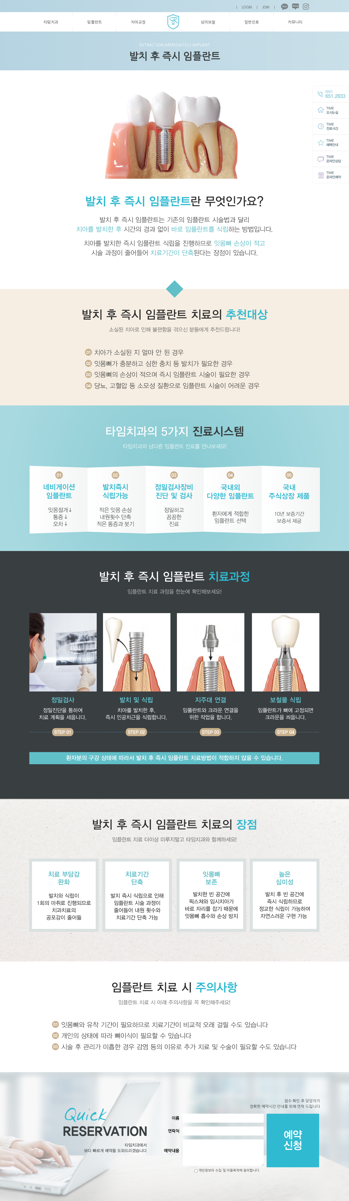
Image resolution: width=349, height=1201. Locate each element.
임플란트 (94, 22)
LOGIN (247, 7)
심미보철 (208, 22)
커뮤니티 (295, 22)
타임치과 (51, 22)
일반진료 (251, 22)
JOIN (265, 7)
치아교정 (138, 22)
